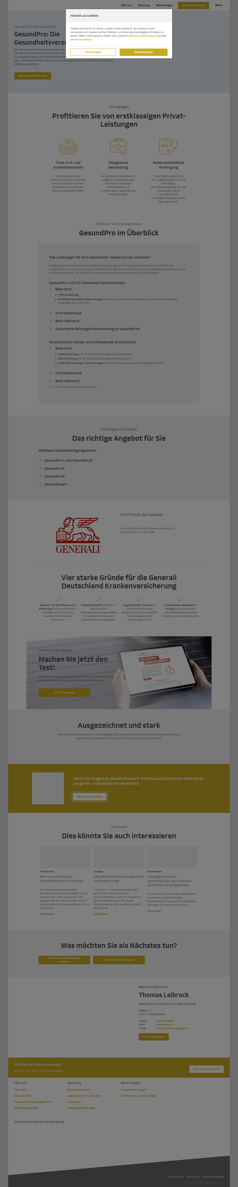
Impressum (85, 39)
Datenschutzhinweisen (142, 36)
